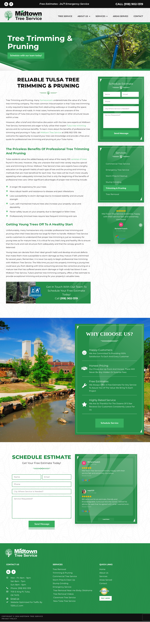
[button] (101, 225)
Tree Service (65, 16)
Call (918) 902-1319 (129, 4)
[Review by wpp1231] (90, 488)
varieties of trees (79, 159)
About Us (84, 17)
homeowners (46, 100)
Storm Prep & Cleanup (116, 176)
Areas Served (120, 16)
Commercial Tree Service (118, 164)
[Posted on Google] (121, 237)
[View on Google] (121, 225)
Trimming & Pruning (116, 188)
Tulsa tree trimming (76, 126)
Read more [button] (92, 504)
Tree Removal (112, 194)
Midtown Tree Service (50, 133)
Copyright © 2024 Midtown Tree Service (22, 617)
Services (102, 17)
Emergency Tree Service (117, 170)
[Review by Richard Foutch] (121, 229)
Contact (138, 16)
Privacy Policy (9, 619)
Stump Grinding (113, 182)
